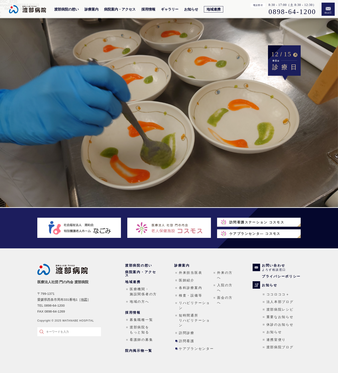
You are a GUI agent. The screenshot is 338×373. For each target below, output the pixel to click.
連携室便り (276, 339)
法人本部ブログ (280, 302)
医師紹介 (186, 280)
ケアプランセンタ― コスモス (254, 233)
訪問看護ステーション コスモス (256, 222)
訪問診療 (186, 333)
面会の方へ (225, 300)
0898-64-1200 (292, 11)
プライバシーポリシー (281, 276)
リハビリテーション (194, 305)
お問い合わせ (281, 267)
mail (328, 12)
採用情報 (148, 9)
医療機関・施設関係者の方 (143, 291)
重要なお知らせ (280, 317)
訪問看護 (186, 341)
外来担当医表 (190, 272)
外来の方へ (225, 275)
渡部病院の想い (66, 9)
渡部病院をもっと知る (139, 329)
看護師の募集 (141, 339)
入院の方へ (225, 287)
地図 (84, 299)
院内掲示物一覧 (138, 350)
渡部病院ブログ (280, 347)
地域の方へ (139, 301)
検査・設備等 (190, 295)
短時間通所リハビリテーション (194, 320)
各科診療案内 (190, 288)
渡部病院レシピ (280, 309)
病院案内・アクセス (120, 9)
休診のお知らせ (280, 324)
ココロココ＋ (278, 294)
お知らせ (191, 9)
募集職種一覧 (141, 320)
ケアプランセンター (196, 348)
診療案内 (91, 9)
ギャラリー (169, 9)
